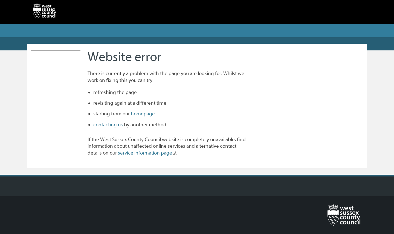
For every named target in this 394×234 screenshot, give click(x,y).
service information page (145, 153)
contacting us (108, 125)
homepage (143, 114)
